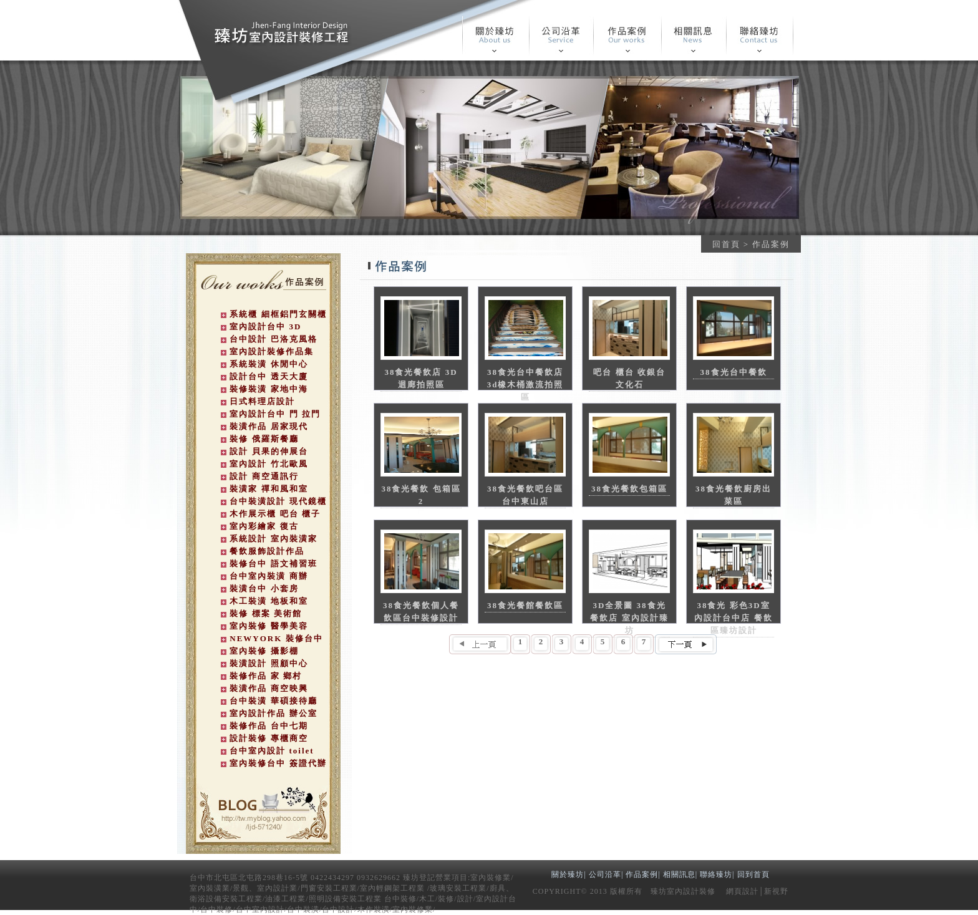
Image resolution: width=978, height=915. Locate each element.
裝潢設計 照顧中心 (268, 663)
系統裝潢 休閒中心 (268, 364)
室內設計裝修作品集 (272, 351)
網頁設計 (742, 891)
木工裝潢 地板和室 (268, 601)
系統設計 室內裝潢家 (273, 538)
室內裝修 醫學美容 (268, 626)
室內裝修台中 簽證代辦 (278, 763)
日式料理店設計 (262, 401)
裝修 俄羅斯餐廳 (264, 438)
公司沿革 (605, 874)
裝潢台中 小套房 (264, 588)
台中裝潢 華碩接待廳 (273, 700)
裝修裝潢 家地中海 (268, 389)
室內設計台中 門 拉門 (275, 414)
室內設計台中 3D (265, 326)
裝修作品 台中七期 (268, 725)
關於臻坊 (567, 874)
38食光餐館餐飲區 (525, 605)
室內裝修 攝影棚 (264, 651)
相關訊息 (679, 874)
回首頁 (726, 244)
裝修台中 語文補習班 (273, 563)
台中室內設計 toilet (272, 750)
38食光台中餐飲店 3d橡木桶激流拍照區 (525, 384)
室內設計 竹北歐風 (268, 463)
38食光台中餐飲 (733, 372)
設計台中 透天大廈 (268, 376)
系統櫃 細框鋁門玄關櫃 (278, 314)
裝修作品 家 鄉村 (266, 675)
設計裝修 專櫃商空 (268, 738)
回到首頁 (753, 874)
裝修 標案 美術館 (266, 613)
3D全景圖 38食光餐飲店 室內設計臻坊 (629, 618)
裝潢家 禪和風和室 (268, 488)
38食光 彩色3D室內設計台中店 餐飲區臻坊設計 (733, 618)
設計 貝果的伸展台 (268, 451)
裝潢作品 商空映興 (268, 688)
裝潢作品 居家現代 (268, 426)
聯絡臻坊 (716, 874)
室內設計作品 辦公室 (273, 713)
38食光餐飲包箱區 (629, 488)
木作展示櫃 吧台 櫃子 (275, 513)
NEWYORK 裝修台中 (276, 638)
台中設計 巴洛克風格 (273, 339)
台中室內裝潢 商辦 (268, 576)
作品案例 (642, 874)
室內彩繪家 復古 (264, 526)
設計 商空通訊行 (264, 476)
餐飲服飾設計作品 (267, 551)
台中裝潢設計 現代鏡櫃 (278, 501)
